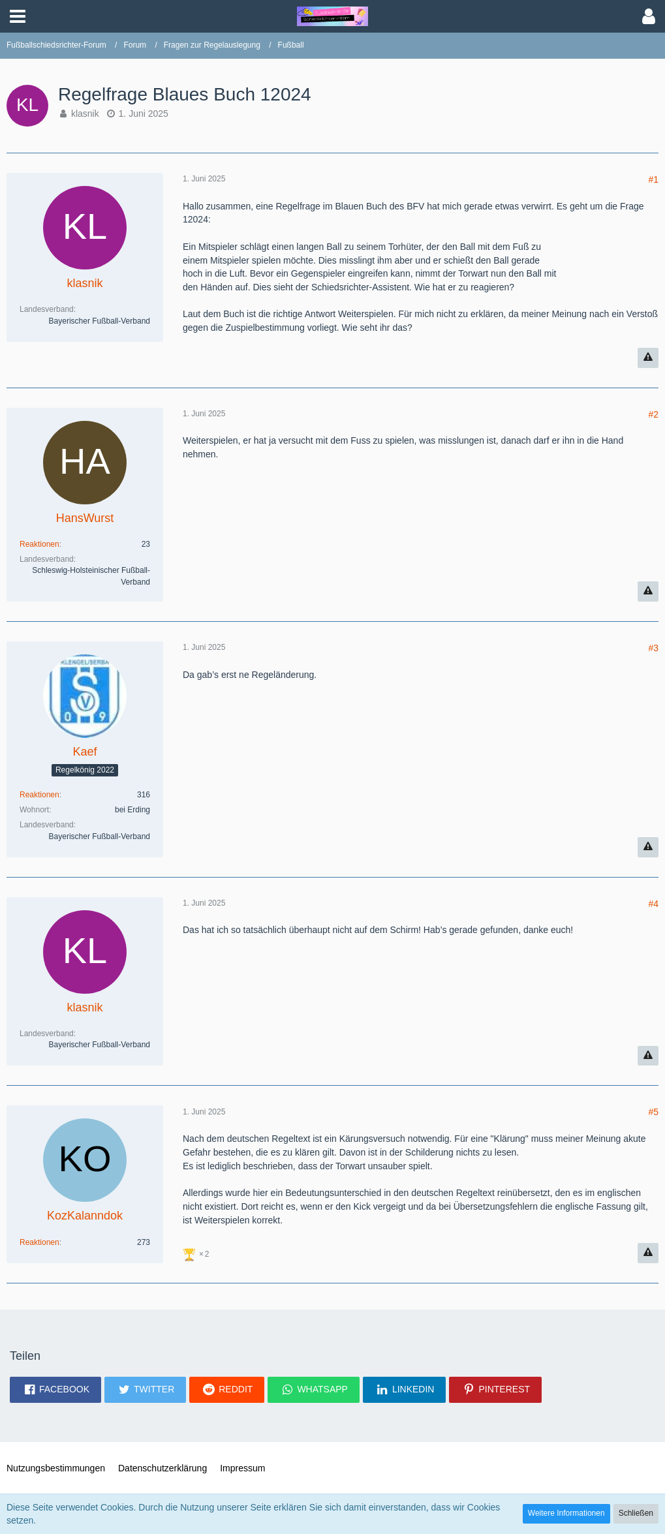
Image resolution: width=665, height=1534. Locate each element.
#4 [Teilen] (653, 903)
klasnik (85, 113)
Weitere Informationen (566, 1513)
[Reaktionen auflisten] (197, 1253)
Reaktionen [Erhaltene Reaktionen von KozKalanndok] (39, 1242)
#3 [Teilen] (653, 648)
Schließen (636, 1513)
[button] (18, 16)
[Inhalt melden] (648, 358)
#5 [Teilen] (653, 1112)
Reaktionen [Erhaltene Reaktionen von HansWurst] (39, 544)
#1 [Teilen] (653, 179)
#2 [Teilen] (653, 414)
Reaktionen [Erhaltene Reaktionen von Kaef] (39, 794)
